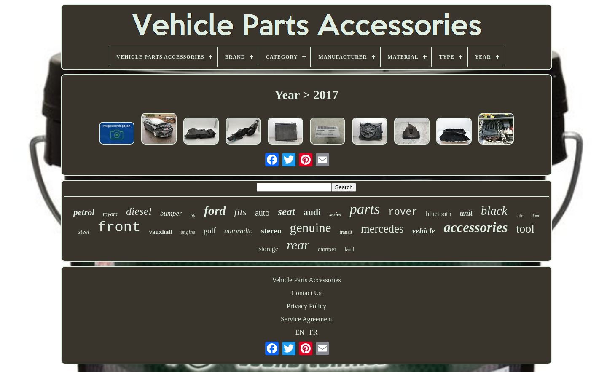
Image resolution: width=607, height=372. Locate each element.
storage (268, 248)
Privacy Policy (306, 306)
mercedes (382, 228)
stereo (271, 230)
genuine (310, 227)
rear (298, 244)
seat (286, 211)
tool (525, 228)
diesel (139, 211)
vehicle (423, 230)
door (536, 215)
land (349, 249)
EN (299, 332)
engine (188, 232)
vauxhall (160, 231)
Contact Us (306, 293)
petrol (83, 212)
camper (327, 249)
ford (215, 210)
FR (313, 332)
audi (312, 212)
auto (262, 212)
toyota (110, 214)
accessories (475, 227)
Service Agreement (306, 319)
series (335, 214)
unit (466, 213)
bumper (171, 213)
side (519, 215)
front (119, 227)
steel (83, 232)
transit (346, 232)
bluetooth (438, 213)
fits (240, 211)
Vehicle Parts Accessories (306, 280)
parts (364, 209)
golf (210, 231)
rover (402, 212)
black (494, 210)
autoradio (238, 231)
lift (193, 215)
